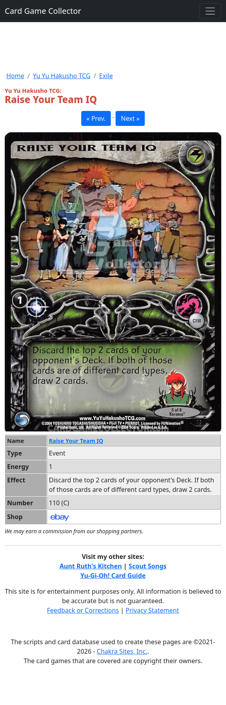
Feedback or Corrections (83, 610)
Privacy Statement (152, 610)
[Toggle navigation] (210, 11)
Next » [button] (130, 118)
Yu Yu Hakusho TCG (61, 75)
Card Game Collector (43, 11)
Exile (106, 75)
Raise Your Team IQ (76, 440)
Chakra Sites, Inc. (122, 651)
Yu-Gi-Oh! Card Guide (113, 575)
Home (15, 75)
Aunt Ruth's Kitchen (91, 566)
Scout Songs (147, 566)
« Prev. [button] (96, 118)
